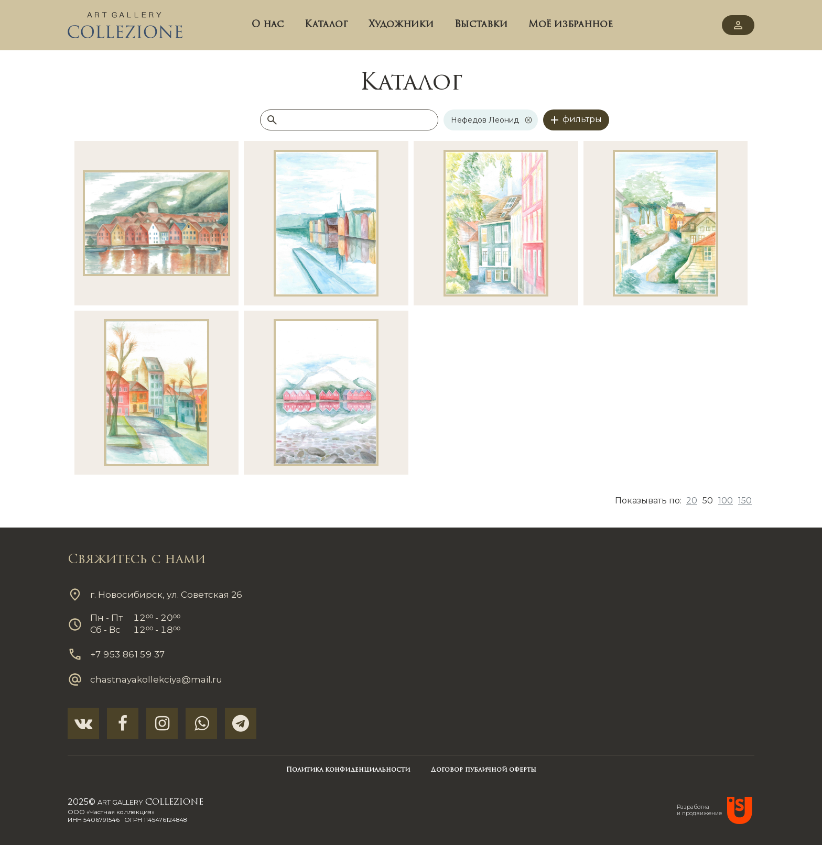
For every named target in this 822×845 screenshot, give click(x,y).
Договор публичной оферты (483, 770)
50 (707, 501)
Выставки (481, 25)
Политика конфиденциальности (348, 770)
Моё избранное (570, 25)
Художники (401, 25)
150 (745, 501)
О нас (268, 25)
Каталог (326, 25)
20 (691, 501)
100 (725, 501)
